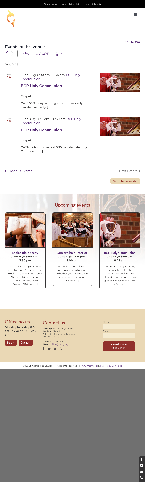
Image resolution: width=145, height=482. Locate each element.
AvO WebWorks (90, 366)
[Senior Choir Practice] (72, 230)
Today (24, 53)
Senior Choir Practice (72, 253)
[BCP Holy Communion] (120, 230)
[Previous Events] (7, 53)
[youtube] (49, 348)
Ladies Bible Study (25, 253)
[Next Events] (12, 53)
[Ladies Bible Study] (25, 230)
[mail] (55, 348)
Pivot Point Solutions (111, 366)
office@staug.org (59, 344)
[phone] (61, 348)
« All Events (132, 41)
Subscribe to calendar (125, 181)
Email (106, 331)
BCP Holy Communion (41, 86)
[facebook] (43, 348)
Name (106, 322)
